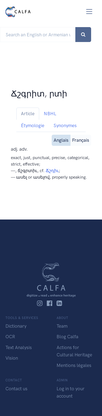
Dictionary (15, 326)
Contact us (16, 388)
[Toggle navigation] (89, 11)
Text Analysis (18, 347)
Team (62, 326)
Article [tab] (28, 113)
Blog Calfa (67, 336)
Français (80, 140)
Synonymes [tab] (65, 125)
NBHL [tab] (50, 113)
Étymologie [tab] (32, 125)
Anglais (61, 140)
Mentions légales (74, 365)
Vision (11, 358)
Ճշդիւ (52, 170)
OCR (10, 336)
